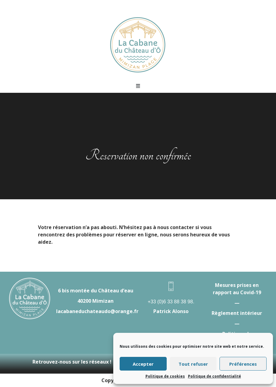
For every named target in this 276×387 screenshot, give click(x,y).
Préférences (243, 364)
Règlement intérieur (237, 313)
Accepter (143, 364)
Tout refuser (193, 364)
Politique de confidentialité (214, 376)
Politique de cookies (165, 376)
